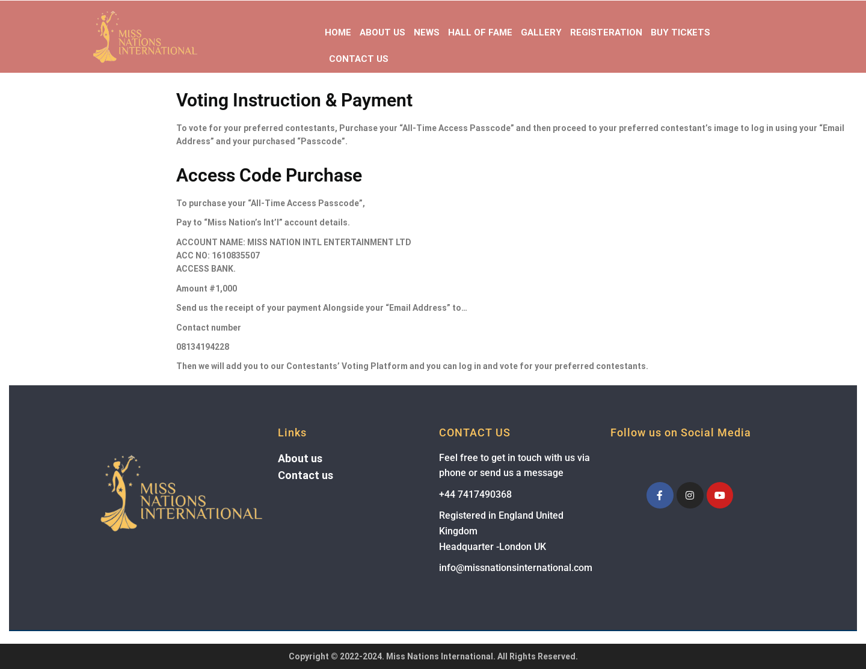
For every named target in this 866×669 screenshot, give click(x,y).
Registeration (606, 32)
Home (338, 32)
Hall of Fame (480, 32)
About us (300, 458)
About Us (382, 32)
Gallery (541, 32)
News (427, 32)
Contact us (305, 475)
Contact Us (358, 58)
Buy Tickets (680, 32)
